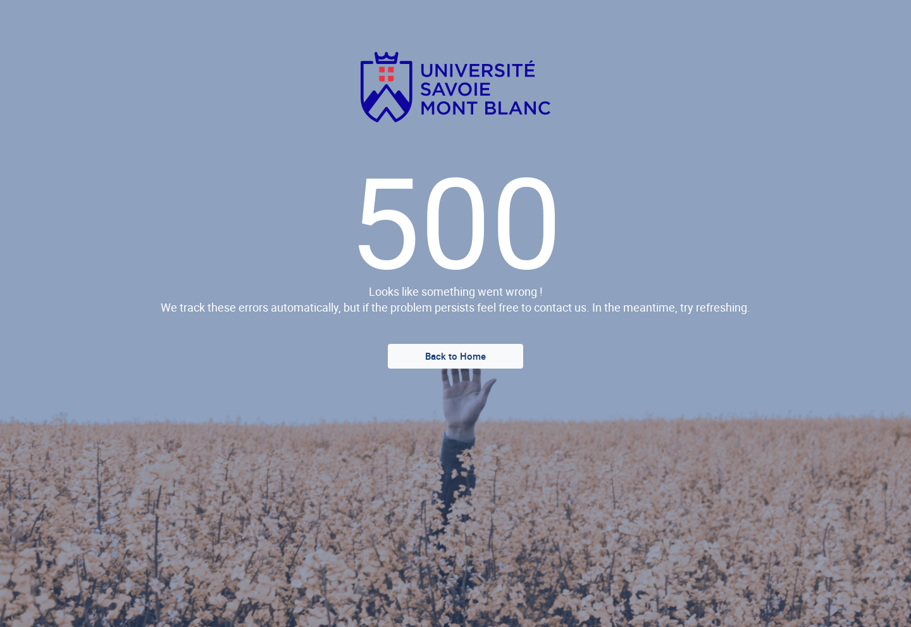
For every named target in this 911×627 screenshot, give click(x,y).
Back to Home (455, 356)
